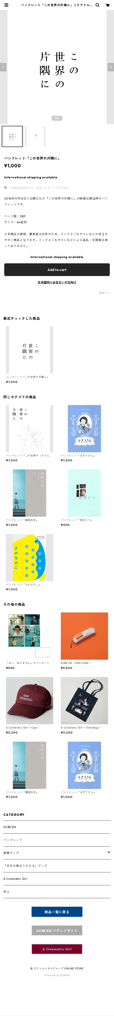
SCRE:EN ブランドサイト (57, 931)
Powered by (57, 975)
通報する (104, 292)
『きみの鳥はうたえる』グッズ (25, 866)
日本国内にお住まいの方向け (57, 282)
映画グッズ (11, 853)
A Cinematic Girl (15, 879)
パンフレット (12, 840)
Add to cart (57, 270)
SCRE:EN (9, 827)
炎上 (6, 892)
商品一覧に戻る (57, 912)
